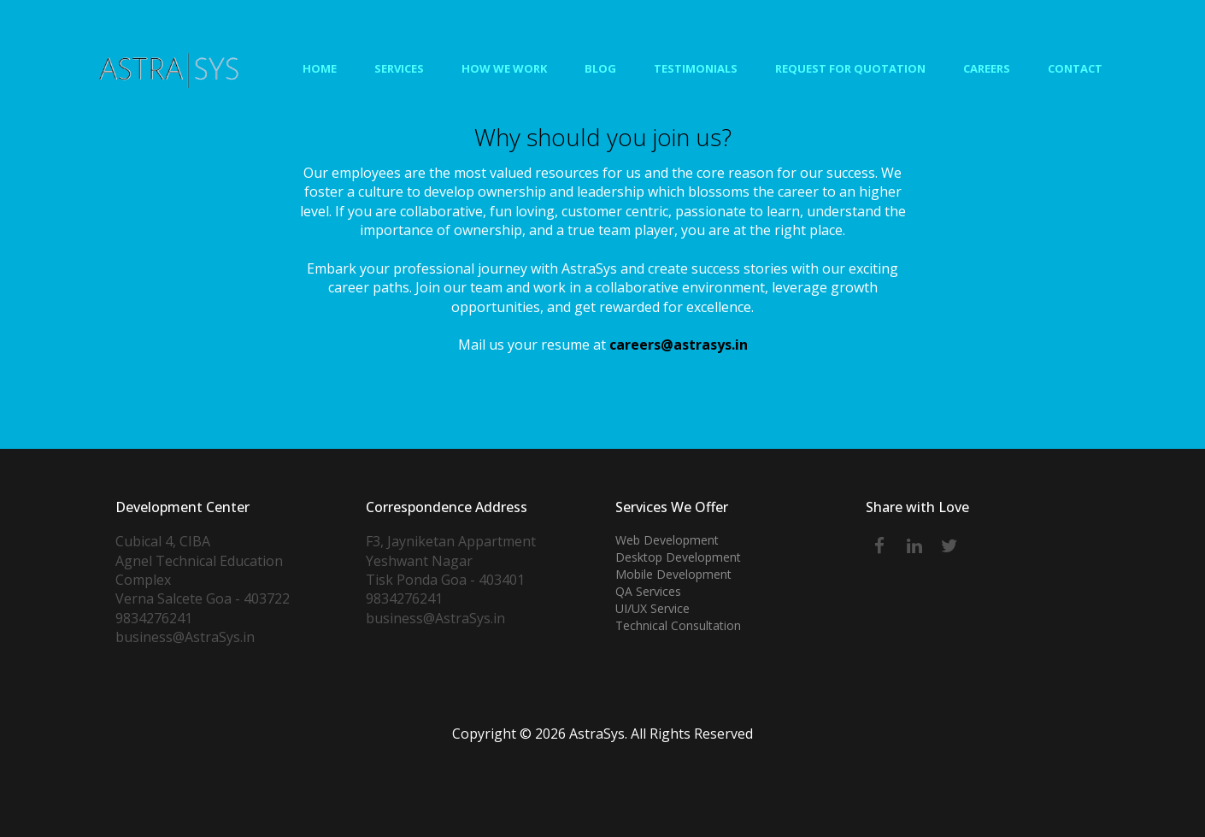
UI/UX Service (652, 608)
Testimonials (696, 68)
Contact (1075, 68)
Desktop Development (678, 557)
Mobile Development (673, 574)
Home (320, 68)
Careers (986, 68)
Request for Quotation (850, 68)
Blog (600, 68)
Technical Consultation (678, 625)
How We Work (504, 68)
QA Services (648, 591)
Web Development (667, 540)
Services (399, 68)
